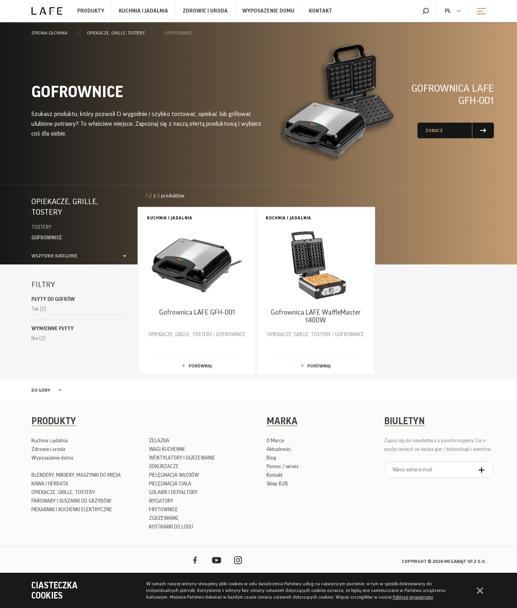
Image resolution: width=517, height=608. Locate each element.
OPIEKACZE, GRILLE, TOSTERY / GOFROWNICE (197, 275)
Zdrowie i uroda (205, 11)
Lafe (46, 11)
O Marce (275, 440)
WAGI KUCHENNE (167, 449)
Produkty (90, 11)
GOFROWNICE (178, 33)
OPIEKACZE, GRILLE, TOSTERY (116, 33)
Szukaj (425, 11)
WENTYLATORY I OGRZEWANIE (182, 457)
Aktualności (279, 449)
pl (448, 11)
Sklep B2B (277, 483)
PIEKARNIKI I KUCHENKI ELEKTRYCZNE (71, 509)
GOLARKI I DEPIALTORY (173, 492)
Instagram (238, 560)
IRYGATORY (161, 500)
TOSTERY (41, 227)
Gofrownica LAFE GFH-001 (453, 94)
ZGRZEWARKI (163, 518)
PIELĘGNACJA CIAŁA (170, 483)
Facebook (195, 560)
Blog (271, 457)
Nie (38, 338)
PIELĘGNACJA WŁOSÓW (174, 475)
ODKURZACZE (164, 466)
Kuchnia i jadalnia (143, 11)
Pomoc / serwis (282, 466)
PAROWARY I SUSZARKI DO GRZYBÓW (71, 500)
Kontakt (320, 11)
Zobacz (434, 130)
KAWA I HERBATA (49, 483)
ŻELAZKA (159, 440)
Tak (38, 308)
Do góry (40, 390)
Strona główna (49, 33)
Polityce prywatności (413, 597)
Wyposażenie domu (268, 11)
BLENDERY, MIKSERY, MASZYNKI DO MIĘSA (76, 475)
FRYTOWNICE (163, 509)
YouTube (216, 560)
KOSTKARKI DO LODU (171, 526)
